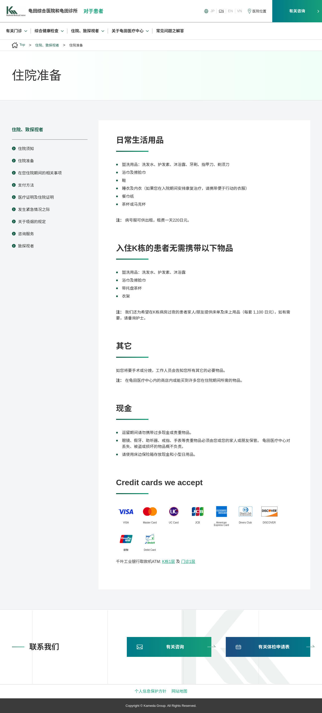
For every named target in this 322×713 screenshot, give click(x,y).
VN (239, 11)
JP (213, 11)
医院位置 (259, 11)
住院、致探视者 (27, 129)
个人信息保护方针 (150, 691)
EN (230, 11)
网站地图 (179, 691)
